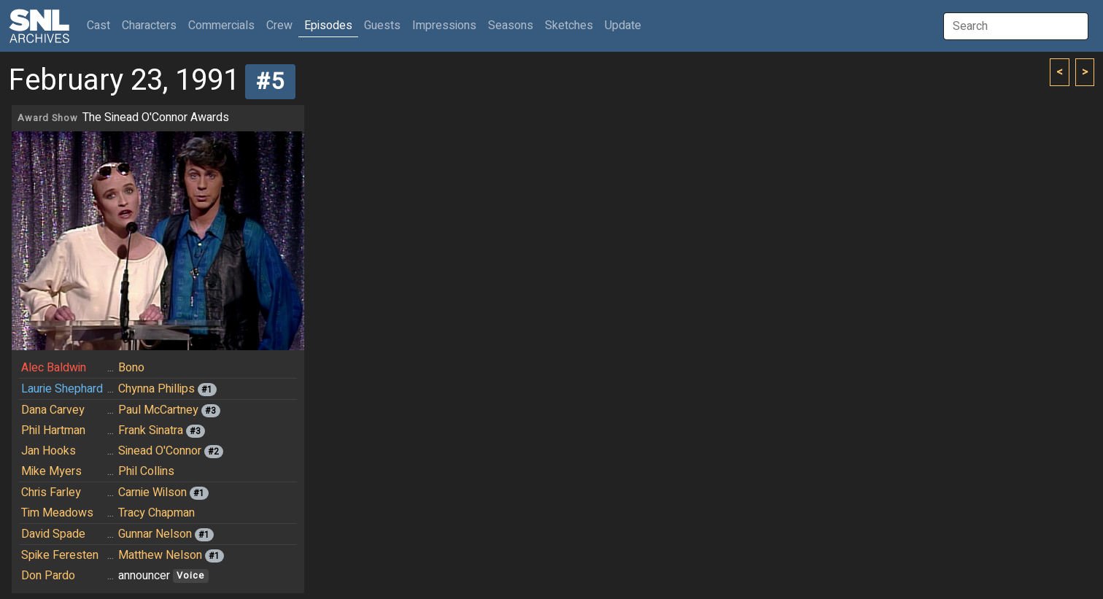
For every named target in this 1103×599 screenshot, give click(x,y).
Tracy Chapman (156, 513)
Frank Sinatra (150, 430)
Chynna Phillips (156, 389)
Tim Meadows (57, 513)
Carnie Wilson (152, 492)
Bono (131, 367)
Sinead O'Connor (159, 451)
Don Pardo (48, 575)
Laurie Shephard (62, 389)
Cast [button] (101, 25)
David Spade (53, 534)
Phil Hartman (53, 430)
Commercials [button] (221, 25)
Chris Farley (51, 492)
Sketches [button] (569, 25)
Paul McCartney (158, 410)
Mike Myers (51, 471)
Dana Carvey (53, 410)
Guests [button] (382, 25)
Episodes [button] (328, 25)
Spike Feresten (59, 555)
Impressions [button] (444, 25)
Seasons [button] (510, 25)
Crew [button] (279, 25)
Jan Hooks (48, 451)
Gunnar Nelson (155, 534)
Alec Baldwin (53, 367)
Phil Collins (146, 471)
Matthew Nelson (160, 555)
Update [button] (623, 25)
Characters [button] (149, 25)
